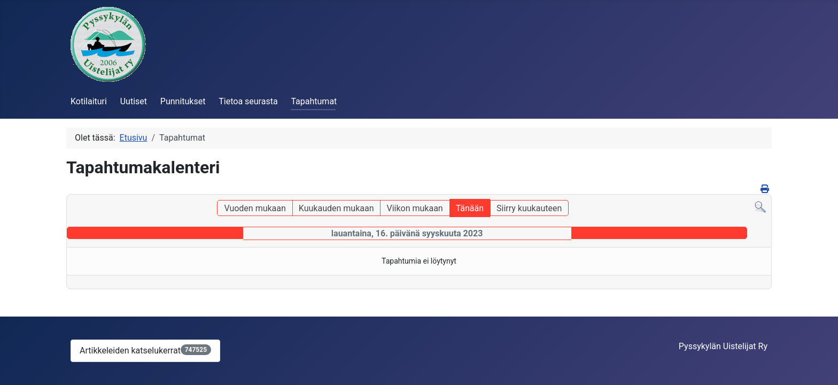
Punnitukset (183, 101)
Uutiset (133, 101)
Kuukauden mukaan (336, 208)
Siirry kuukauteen (529, 208)
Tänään (470, 208)
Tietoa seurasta (248, 101)
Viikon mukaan (414, 208)
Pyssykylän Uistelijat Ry (723, 346)
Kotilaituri (89, 101)
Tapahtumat (314, 101)
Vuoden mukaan (254, 208)
